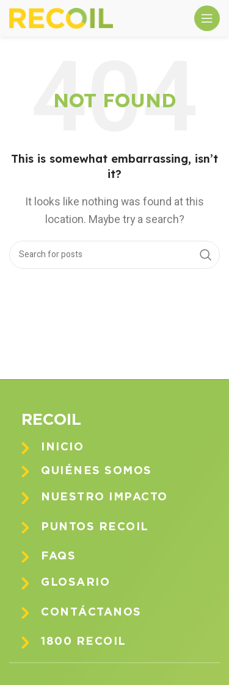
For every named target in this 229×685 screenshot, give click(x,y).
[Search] (114, 255)
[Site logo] (61, 17)
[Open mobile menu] (207, 18)
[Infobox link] (123, 448)
